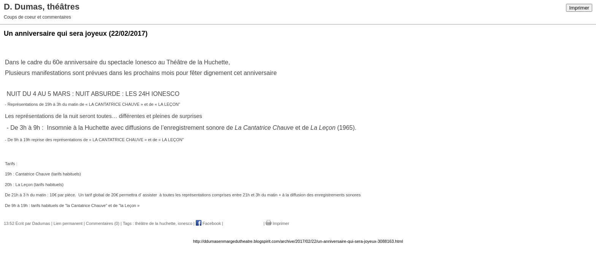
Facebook (208, 223)
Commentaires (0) (102, 223)
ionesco (185, 223)
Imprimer (579, 8)
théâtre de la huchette (155, 223)
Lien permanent (68, 223)
